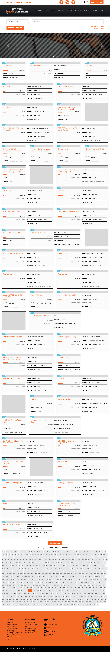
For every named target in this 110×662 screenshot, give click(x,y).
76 (106, 554)
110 (106, 557)
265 (3, 574)
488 (85, 593)
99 (67, 557)
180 (17, 565)
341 (69, 579)
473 (29, 593)
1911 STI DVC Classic (66, 86)
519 (91, 596)
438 (3, 590)
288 (87, 574)
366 (53, 582)
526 (10, 599)
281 (61, 574)
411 (10, 588)
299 (21, 576)
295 (7, 576)
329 (25, 579)
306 (48, 576)
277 (46, 574)
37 (99, 551)
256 (76, 571)
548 (88, 599)
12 (29, 551)
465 (104, 590)
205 (103, 565)
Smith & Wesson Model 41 (41, 316)
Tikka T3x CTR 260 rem (13, 253)
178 (10, 565)
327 (18, 579)
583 (105, 602)
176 (3, 565)
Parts (53, 10)
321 (100, 576)
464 (100, 590)
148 (17, 562)
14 (34, 551)
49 (30, 554)
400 (73, 585)
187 (40, 565)
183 (27, 565)
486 (77, 593)
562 (31, 602)
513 (72, 596)
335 (47, 579)
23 (58, 551)
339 (61, 579)
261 (94, 571)
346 (87, 579)
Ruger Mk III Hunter (11, 524)
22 (56, 551)
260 (90, 571)
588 (18, 604)
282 (65, 574)
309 (59, 576)
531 (28, 599)
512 (69, 596)
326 (14, 579)
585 (7, 604)
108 (99, 557)
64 (72, 554)
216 (38, 568)
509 (59, 596)
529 (21, 599)
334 (43, 579)
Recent (29, 2)
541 (63, 599)
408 (104, 585)
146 (10, 562)
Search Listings (15, 28)
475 (36, 593)
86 (29, 557)
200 (84, 565)
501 (30, 596)
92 (47, 557)
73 (98, 554)
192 (57, 565)
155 (39, 562)
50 (33, 554)
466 (3, 593)
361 (35, 582)
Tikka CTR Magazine (11, 232)
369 (64, 582)
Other (86, 10)
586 (10, 604)
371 (71, 582)
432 (86, 588)
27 (70, 551)
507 (52, 596)
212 (25, 568)
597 (49, 604)
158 (49, 562)
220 (52, 568)
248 (47, 571)
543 (70, 599)
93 (50, 557)
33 (87, 551)
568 (52, 602)
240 (18, 571)
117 (20, 560)
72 (95, 554)
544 (74, 599)
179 (13, 565)
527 (14, 599)
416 (27, 588)
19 (47, 551)
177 (6, 565)
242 (25, 571)
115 (14, 560)
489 (89, 593)
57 (52, 554)
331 (32, 579)
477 (43, 593)
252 (62, 571)
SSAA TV (50, 635)
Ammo (60, 10)
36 (96, 551)
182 (23, 565)
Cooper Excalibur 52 (39, 232)
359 (28, 582)
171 (92, 562)
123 (40, 560)
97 (62, 557)
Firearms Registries (32, 629)
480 (54, 593)
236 (3, 571)
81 (14, 557)
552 (102, 599)
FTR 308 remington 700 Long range (68, 129)
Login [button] (83, 2)
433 (89, 588)
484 (69, 593)
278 (50, 574)
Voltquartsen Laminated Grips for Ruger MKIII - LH (13, 171)
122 (36, 560)
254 (69, 571)
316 (83, 576)
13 (31, 551)
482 (62, 593)
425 (60, 588)
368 (60, 582)
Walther (34, 399)
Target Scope (36, 295)
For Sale (89, 66)
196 (70, 565)
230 (88, 568)
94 (53, 557)
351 (105, 579)
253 (65, 571)
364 (46, 582)
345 (83, 579)
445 (30, 590)
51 (35, 554)
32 (84, 551)
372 (75, 582)
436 (101, 588)
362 (39, 582)
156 (43, 562)
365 (49, 582)
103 (81, 557)
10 (24, 551)
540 (60, 599)
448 (41, 590)
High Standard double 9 (13, 337)
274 (36, 574)
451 (53, 590)
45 (18, 554)
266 (7, 574)
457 (74, 590)
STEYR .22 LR (63, 191)
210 (19, 568)
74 (101, 554)
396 (58, 585)
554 (3, 602)
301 (29, 576)
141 (99, 560)
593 (35, 604)
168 (82, 562)
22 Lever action (64, 399)
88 (36, 557)
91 (44, 557)
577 (83, 602)
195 (67, 565)
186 (37, 565)
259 (86, 571)
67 (81, 554)
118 (24, 560)
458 (78, 590)
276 (43, 574)
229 (84, 568)
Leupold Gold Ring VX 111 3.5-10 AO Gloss (68, 504)
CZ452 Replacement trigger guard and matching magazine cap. (68, 109)
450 (49, 590)
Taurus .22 (62, 462)
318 (89, 576)
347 (91, 579)
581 (98, 602)
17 (42, 551)
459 (81, 590)
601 (64, 604)
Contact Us (29, 633)
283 (68, 574)
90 (42, 557)
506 (48, 596)
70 (89, 554)
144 (3, 562)
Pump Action (36, 66)
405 (92, 585)
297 (14, 576)
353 (7, 582)
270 (21, 574)
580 (94, 602)
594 (39, 604)
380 (104, 582)
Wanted (94, 10)
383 (10, 585)
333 (39, 579)
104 (85, 557)
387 (25, 585)
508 (55, 596)
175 (105, 562)
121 (33, 560)
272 (28, 574)
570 (59, 602)
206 (3, 568)
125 (46, 560)
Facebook (50, 628)
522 (102, 596)
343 (76, 579)
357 (21, 582)
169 (85, 562)
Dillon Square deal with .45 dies (13, 463)
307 (52, 576)
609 (94, 604)
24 (61, 551)
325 (11, 579)
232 (95, 568)
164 (69, 562)
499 (22, 596)
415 (24, 588)
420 (41, 588)
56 (49, 554)
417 (31, 588)
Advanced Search (97, 27)
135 (79, 560)
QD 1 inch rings (64, 358)
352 (3, 582)
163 (65, 562)
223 (62, 568)
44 (15, 554)
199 (80, 565)
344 (80, 579)
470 (18, 593)
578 (87, 602)
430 (78, 588)
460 (85, 590)
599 (57, 604)
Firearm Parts (11, 627)
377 (93, 582)
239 (14, 571)
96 (59, 557)
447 (37, 590)
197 (74, 565)
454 (63, 590)
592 (32, 604)
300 (25, 576)
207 (7, 568)
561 (27, 602)
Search (19, 2)
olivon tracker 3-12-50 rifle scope (95, 150)
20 (50, 551)
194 (64, 565)
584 (3, 604)
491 (96, 593)
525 (7, 599)
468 (11, 593)
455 (67, 590)
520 (95, 596)
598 (53, 604)
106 (92, 557)
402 (80, 585)
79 (9, 557)
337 (54, 579)
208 (11, 568)
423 (52, 588)
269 (18, 574)
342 (72, 579)
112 (6, 560)
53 (41, 554)
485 (73, 593)
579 (90, 602)
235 (106, 568)
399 (69, 585)
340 (65, 579)
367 (57, 582)
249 (51, 571)
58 (55, 554)
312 (70, 576)
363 (42, 582)
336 (50, 579)
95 (56, 557)
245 (36, 571)
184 (30, 565)
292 (102, 574)
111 (3, 560)
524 (3, 599)
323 (3, 579)
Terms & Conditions (32, 624)
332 (36, 579)
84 (24, 557)
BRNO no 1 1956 (9, 191)
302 (33, 576)
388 (29, 585)
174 (102, 562)
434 (93, 588)
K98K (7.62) (7, 504)
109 (102, 557)
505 (44, 596)
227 (77, 568)
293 (105, 574)
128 (56, 560)
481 (58, 593)
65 (75, 554)
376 (89, 582)
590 (25, 604)
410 (7, 588)
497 (14, 596)
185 (33, 565)
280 (57, 574)
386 (22, 585)
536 (45, 599)
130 (63, 560)
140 (96, 560)
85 (26, 557)
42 (9, 554)
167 (79, 562)
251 (58, 571)
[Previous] (3, 551)
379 (100, 582)
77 (3, 557)
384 (14, 585)
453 (60, 590)
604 (75, 604)
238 (10, 571)
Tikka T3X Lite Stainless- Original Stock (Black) (40, 150)
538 (52, 599)
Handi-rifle (62, 253)
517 (85, 596)
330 (29, 579)
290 (94, 574)
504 (40, 596)
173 (98, 562)
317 (86, 576)
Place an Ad (96, 2)
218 (45, 568)
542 (67, 599)
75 (104, 554)
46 (21, 554)
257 (79, 571)
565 (41, 602)
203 (95, 565)
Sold (101, 10)
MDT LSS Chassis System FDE (13, 421)
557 (13, 602)
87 (32, 557)
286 (80, 574)
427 (67, 588)
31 (82, 551)
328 (21, 579)
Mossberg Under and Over (39, 421)
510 (63, 596)
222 (59, 568)
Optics (46, 10)
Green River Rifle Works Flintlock (13, 129)
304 (40, 576)
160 (56, 562)
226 (73, 568)
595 (43, 604)
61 (63, 554)
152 (30, 562)
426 (63, 588)
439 (7, 590)
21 (53, 551)
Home (9, 2)
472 (25, 593)
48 (27, 554)
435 (97, 588)
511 (66, 596)
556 (10, 602)
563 (34, 602)
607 (87, 604)
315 (79, 576)
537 (49, 599)
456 (70, 590)
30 (79, 551)
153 (33, 562)
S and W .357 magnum (12, 483)
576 (80, 602)
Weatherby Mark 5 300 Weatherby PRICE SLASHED (67, 171)
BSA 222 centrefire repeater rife (66, 442)
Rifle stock (7, 66)
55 (46, 554)
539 (56, 599)
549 (92, 599)
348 (94, 579)
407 (100, 585)
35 (93, 551)
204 (99, 565)
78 (6, 557)
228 (80, 568)
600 (60, 604)
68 (84, 554)
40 (3, 554)
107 (95, 557)
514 (75, 596)
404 (88, 585)
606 (83, 604)
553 (106, 599)
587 (14, 604)
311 (66, 576)
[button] (8, 45)
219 (48, 568)
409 (3, 588)
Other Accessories (13, 637)
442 (18, 590)
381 (3, 585)
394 (51, 585)
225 (70, 568)
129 (60, 560)
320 (96, 576)
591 (29, 604)
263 (101, 571)
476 (40, 593)
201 (88, 565)
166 (75, 562)
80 (12, 557)
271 (25, 574)
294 (3, 576)
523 (105, 596)
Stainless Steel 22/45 (11, 212)
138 (89, 560)
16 (39, 551)
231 (91, 568)
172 (95, 562)
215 (35, 568)
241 (22, 571)
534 (38, 599)
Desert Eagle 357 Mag (67, 337)
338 (57, 579)
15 (37, 551)
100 (71, 557)
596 (46, 604)
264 (104, 571)
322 (103, 576)
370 (68, 582)
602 (68, 604)
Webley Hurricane (65, 483)
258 (83, 571)
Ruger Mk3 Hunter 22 (67, 295)
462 (92, 590)
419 (38, 588)
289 (91, 574)
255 (72, 571)
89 (39, 557)
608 (91, 604)
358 (24, 582)
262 (97, 571)
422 (49, 588)
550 (96, 599)
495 (7, 596)
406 (96, 585)
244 (33, 571)
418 (34, 588)
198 (77, 565)
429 (75, 588)
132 (69, 560)
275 (39, 574)
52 (38, 554)
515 (78, 596)
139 (93, 560)
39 (105, 551)
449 (45, 590)
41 (6, 554)
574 (73, 602)
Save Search (55, 543)
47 (24, 554)
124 (43, 560)
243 (29, 571)
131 (66, 560)
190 (51, 565)
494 (3, 596)
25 (64, 551)
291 (98, 574)
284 (72, 574)
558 (17, 602)
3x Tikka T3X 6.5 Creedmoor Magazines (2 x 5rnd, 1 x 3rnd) (13, 151)
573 (69, 602)
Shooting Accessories (14, 633)
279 (54, 574)
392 (44, 585)
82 (17, 557)
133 (73, 560)
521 (98, 596)
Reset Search (98, 29)
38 (102, 551)
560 (24, 602)
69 (86, 554)
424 (56, 588)
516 (82, 596)
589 (21, 604)
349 (98, 579)
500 (26, 596)
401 (77, 585)
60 (61, 554)
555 (7, 602)
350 (102, 579)
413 (17, 588)
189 (47, 565)
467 (7, 593)
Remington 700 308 (11, 378)
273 (32, 574)
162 (62, 562)
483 (66, 593)
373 (78, 582)
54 (44, 554)
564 (38, 602)
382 (7, 585)
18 (44, 551)
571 (62, 602)
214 (32, 568)
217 (42, 568)
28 (73, 551)
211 (22, 568)
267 (10, 574)
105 (88, 557)
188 (44, 565)
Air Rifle (61, 378)
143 (106, 560)
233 (99, 568)
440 (11, 590)
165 (72, 562)
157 (46, 562)
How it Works (30, 622)
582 (101, 602)
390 (36, 585)
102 (78, 557)
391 (40, 585)
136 (83, 560)
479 (51, 593)
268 (14, 574)
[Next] (98, 604)
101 (74, 557)
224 (66, 568)
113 (8, 560)
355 (14, 582)
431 (82, 588)
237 (7, 571)
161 (59, 562)
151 (27, 562)
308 (55, 576)
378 (96, 582)
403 (84, 585)
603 (71, 604)
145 (7, 562)
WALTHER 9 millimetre (67, 212)
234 (102, 568)
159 (52, 562)
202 (91, 565)
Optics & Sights (12, 624)
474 (33, 593)
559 (20, 602)
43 (12, 554)
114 (12, 560)
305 (44, 576)
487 (81, 593)
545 (78, 599)
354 (10, 582)
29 (76, 551)
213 (28, 568)
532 (31, 599)
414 (21, 588)
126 (50, 560)
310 (63, 576)
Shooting (68, 10)
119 (27, 560)
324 (7, 579)
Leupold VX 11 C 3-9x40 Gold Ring (12, 296)
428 (71, 588)
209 (15, 568)
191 (54, 565)
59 (58, 554)
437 (104, 588)
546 (81, 599)
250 (55, 571)
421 (45, 588)
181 (20, 565)
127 (53, 560)
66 (78, 554)
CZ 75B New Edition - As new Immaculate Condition (13, 443)
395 (55, 585)
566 (45, 602)
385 (18, 585)
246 (40, 571)
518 (88, 596)
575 (76, 602)
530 (24, 599)
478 (47, 593)
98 (65, 557)
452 (56, 590)
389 (33, 585)
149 (20, 562)
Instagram (49, 631)
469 (15, 593)
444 (26, 590)
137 (86, 560)
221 (55, 568)
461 (89, 590)
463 (96, 590)
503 (37, 596)
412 (14, 588)
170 (89, 562)
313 (73, 576)
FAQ (26, 627)
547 (85, 599)
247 (44, 571)
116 (17, 560)
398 (65, 585)
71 (92, 554)
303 (36, 576)
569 (55, 602)
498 (18, 596)
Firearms (38, 10)
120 (30, 560)
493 (103, 593)
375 (86, 582)
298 (18, 576)
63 (69, 554)
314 (76, 576)
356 (17, 582)
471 (22, 593)
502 (33, 596)
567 (48, 602)
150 (24, 562)
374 (82, 582)
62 (66, 554)
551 (99, 599)
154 (36, 562)
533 (35, 599)
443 (22, 590)
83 (20, 557)
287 (83, 574)
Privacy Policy (30, 631)
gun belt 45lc (63, 149)
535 (42, 599)
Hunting (78, 10)
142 (103, 560)
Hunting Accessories (14, 635)
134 (76, 560)
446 (34, 590)
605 (79, 604)
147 (13, 562)
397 (62, 585)
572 (66, 602)
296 (10, 576)
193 (60, 565)
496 (11, 596)
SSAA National (52, 624)
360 (31, 582)
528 (17, 599)
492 (100, 593)
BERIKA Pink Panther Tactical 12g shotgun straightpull (12, 359)
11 (26, 551)
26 (67, 551)
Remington (7, 274)
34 (90, 551)
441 (15, 590)
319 (93, 576)
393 (47, 585)
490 (92, 593)
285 (76, 574)
